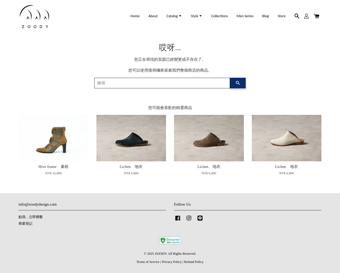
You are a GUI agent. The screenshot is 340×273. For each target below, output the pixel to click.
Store (282, 16)
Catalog (174, 16)
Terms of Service (148, 262)
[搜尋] (162, 83)
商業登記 (25, 224)
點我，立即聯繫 (31, 217)
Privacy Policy (172, 262)
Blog (265, 16)
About (153, 16)
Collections (219, 16)
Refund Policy (193, 262)
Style (196, 16)
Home (134, 16)
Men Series (245, 16)
